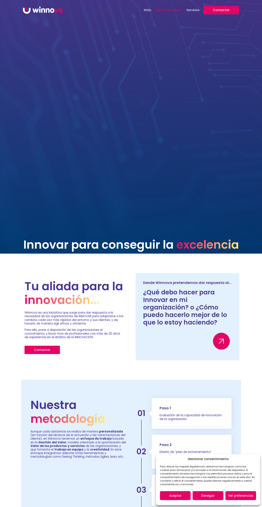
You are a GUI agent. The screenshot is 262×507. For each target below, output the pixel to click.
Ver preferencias (240, 496)
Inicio (147, 10)
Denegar (208, 496)
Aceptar (175, 496)
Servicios (193, 10)
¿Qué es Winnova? (169, 10)
